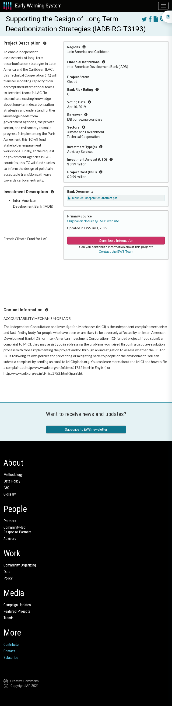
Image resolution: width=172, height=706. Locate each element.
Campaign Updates (17, 605)
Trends (9, 618)
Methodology (13, 474)
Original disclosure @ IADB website (93, 221)
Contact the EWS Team (116, 251)
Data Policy (12, 481)
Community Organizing (20, 565)
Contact (9, 651)
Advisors (10, 538)
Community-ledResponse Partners (18, 529)
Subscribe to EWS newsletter (86, 429)
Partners (10, 521)
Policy (8, 578)
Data (7, 572)
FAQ (6, 488)
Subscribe (11, 657)
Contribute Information (116, 240)
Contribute (11, 644)
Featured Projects (17, 611)
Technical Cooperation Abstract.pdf (92, 198)
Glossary (10, 494)
